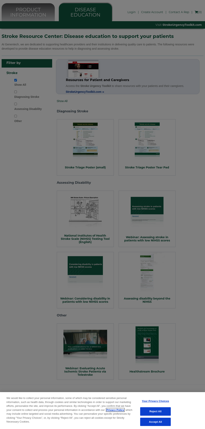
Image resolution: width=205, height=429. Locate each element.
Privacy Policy (115, 411)
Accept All (155, 423)
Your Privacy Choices (155, 403)
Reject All (155, 413)
